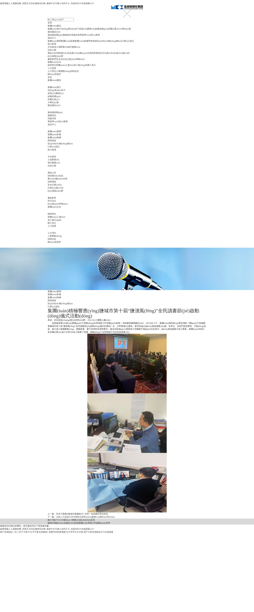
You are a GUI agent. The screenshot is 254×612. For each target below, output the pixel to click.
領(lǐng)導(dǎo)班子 (70, 29)
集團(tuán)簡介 (54, 29)
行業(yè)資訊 (128, 41)
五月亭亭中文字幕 (74, 532)
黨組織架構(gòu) (55, 35)
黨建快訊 (67, 35)
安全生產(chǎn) (107, 53)
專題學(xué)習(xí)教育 (90, 35)
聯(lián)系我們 (54, 74)
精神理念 (52, 65)
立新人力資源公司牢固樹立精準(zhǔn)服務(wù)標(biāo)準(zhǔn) (85, 517)
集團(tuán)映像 (81, 41)
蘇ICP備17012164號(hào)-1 (60, 520)
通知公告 (52, 53)
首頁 (50, 23)
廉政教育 (52, 59)
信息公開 (52, 50)
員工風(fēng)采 (80, 65)
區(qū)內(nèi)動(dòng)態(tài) (109, 41)
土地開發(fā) (62, 47)
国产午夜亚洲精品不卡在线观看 (98, 532)
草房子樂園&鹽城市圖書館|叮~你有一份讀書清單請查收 (82, 514)
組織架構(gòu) (101, 29)
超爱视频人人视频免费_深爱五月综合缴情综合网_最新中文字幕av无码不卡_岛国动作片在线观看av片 (47, 3)
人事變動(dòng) (63, 71)
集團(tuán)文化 (54, 62)
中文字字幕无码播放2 (38, 532)
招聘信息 (74, 71)
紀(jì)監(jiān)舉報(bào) (75, 59)
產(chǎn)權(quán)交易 (81, 53)
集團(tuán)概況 (54, 26)
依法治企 (60, 59)
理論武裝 (75, 35)
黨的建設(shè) (54, 32)
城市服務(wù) (74, 47)
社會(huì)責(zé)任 (122, 53)
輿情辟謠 (92, 41)
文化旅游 (52, 47)
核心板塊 (52, 44)
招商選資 (95, 53)
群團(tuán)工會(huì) (65, 65)
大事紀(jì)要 (125, 29)
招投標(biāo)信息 (64, 53)
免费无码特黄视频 (57, 532)
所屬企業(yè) (114, 29)
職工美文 (91, 65)
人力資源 (52, 68)
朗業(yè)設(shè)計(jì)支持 (83, 520)
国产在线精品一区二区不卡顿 (14, 532)
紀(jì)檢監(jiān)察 (55, 56)
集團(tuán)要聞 (54, 41)
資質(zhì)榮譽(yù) (87, 29)
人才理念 (52, 71)
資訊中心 (52, 38)
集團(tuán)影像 (68, 41)
